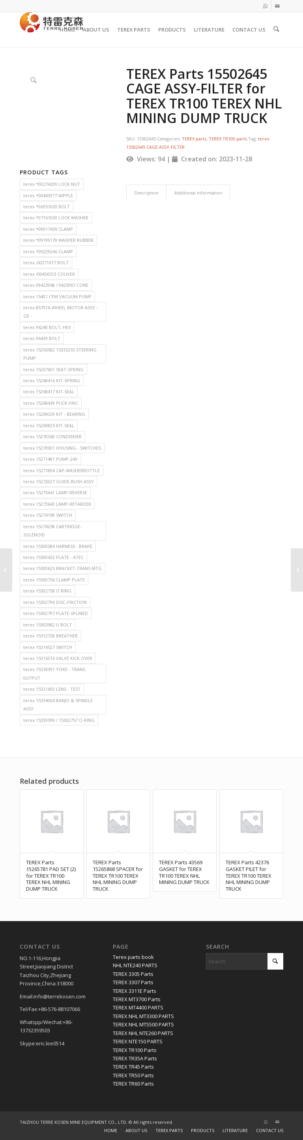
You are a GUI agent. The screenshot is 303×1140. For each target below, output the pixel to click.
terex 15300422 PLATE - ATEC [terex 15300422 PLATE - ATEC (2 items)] (53, 557)
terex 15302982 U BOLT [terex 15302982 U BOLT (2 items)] (47, 625)
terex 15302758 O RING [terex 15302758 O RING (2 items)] (47, 591)
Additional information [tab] (198, 193)
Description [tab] (147, 193)
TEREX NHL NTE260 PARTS (143, 1033)
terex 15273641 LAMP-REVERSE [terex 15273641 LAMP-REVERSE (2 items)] (55, 492)
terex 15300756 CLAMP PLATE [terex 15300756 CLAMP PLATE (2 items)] (54, 580)
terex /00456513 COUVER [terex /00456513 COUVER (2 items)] (49, 274)
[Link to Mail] (277, 6)
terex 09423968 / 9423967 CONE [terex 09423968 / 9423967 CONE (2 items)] (55, 285)
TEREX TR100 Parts (135, 1050)
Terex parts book (133, 957)
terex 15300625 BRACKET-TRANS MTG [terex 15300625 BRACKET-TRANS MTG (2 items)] (62, 568)
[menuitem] (68, 29)
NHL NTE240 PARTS (135, 965)
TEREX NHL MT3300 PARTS (143, 1016)
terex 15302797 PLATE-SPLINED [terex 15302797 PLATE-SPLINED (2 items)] (55, 613)
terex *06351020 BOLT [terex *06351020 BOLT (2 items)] (46, 206)
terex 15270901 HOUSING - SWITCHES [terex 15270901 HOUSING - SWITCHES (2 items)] (62, 448)
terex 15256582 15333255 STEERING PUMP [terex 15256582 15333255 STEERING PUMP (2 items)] (60, 354)
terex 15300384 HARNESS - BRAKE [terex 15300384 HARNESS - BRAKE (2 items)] (57, 546)
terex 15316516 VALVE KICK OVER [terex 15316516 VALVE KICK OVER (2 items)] (57, 658)
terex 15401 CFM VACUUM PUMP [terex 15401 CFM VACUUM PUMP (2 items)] (57, 296)
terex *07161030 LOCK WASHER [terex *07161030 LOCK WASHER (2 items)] (55, 218)
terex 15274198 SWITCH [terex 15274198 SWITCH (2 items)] (47, 515)
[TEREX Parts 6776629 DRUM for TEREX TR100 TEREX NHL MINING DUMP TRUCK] (6, 570)
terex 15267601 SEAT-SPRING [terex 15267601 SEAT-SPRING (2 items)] (53, 369)
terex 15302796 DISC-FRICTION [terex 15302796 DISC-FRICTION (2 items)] (55, 602)
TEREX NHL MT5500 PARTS (143, 1024)
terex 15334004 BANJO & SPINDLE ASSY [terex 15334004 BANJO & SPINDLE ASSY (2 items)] (58, 704)
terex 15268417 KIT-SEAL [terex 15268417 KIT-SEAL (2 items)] (48, 391)
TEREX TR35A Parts (135, 1058)
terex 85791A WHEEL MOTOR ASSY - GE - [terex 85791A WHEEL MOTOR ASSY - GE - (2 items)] (60, 312)
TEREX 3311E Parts (134, 990)
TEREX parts (194, 139)
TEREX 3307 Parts (133, 982)
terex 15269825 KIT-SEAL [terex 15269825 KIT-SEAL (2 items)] (48, 425)
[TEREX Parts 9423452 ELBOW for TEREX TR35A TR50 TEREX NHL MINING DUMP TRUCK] (297, 570)
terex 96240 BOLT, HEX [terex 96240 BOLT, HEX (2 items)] (47, 327)
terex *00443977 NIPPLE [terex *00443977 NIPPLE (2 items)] (48, 195)
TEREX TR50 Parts (133, 1075)
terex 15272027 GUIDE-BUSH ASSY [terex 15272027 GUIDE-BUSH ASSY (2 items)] (58, 481)
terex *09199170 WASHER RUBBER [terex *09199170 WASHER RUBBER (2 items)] (58, 240)
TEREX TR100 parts (228, 139)
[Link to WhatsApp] (265, 6)
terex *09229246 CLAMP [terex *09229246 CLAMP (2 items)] (48, 251)
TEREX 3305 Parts (133, 973)
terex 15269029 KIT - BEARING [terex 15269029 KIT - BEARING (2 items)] (54, 414)
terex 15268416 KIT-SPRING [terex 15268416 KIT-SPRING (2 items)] (51, 380)
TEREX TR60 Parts (133, 1083)
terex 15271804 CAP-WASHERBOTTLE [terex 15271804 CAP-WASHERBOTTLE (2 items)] (61, 470)
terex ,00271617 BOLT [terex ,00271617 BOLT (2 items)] (46, 262)
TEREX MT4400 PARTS (138, 1007)
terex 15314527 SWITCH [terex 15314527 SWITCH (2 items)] (47, 647)
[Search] (276, 29)
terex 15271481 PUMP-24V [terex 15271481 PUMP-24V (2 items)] (50, 459)
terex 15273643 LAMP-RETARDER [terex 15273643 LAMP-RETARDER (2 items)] (57, 504)
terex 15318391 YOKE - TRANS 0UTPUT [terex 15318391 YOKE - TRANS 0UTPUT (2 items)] (54, 673)
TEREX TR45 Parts (133, 1066)
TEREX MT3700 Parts (137, 999)
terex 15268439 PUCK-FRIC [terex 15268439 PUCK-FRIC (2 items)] (50, 403)
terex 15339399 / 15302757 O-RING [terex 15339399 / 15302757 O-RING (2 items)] (59, 720)
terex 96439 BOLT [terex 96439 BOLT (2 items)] (41, 338)
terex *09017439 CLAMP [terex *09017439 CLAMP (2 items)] (48, 229)
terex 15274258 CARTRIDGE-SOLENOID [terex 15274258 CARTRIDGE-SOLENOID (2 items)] (52, 530)
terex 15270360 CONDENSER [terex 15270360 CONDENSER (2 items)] (52, 436)
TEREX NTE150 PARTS (138, 1041)
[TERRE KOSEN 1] (51, 29)
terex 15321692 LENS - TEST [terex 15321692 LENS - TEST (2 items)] (51, 689)
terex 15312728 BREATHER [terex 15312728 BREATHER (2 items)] (50, 636)
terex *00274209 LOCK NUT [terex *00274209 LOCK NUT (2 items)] (51, 184)
